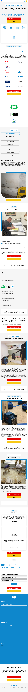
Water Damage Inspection (10, 133)
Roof (17, 567)
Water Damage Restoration (10, 136)
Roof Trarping (10, 155)
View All (14, 584)
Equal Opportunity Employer (12, 687)
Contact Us (14, 688)
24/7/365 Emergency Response (14, 18)
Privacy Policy (3, 687)
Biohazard (18, 564)
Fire (2, 567)
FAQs (23, 687)
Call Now (14, 21)
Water (7, 564)
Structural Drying (10, 144)
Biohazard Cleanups (10, 152)
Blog (25, 687)
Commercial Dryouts (10, 147)
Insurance (12, 564)
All (2, 564)
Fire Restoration (10, 157)
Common (24, 564)
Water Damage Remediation (10, 139)
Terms (7, 687)
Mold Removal (10, 149)
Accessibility (18, 687)
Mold (7, 567)
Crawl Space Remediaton (10, 141)
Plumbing (12, 567)
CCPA (21, 687)
